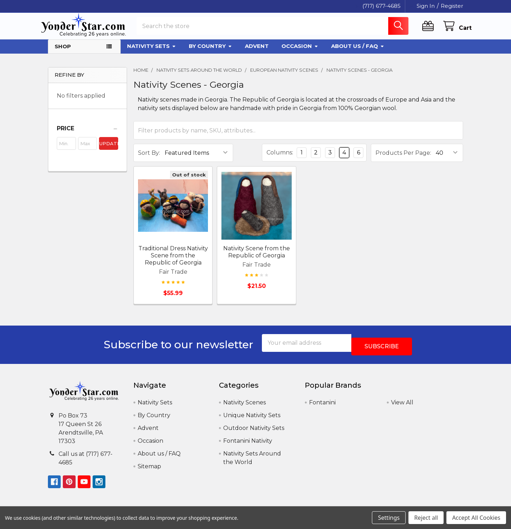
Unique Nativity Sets (251, 418)
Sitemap (149, 469)
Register (452, 5)
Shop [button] (63, 52)
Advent (257, 52)
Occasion (299, 52)
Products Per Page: (403, 159)
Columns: (280, 159)
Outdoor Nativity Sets (253, 430)
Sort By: (149, 159)
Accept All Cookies (476, 518)
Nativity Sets (151, 52)
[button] (87, 135)
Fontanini (322, 405)
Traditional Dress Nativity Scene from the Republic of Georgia (173, 261)
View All (402, 405)
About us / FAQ (357, 52)
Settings (389, 518)
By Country (210, 52)
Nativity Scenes (244, 405)
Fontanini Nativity (247, 443)
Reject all (426, 518)
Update (108, 150)
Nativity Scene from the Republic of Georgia (256, 258)
